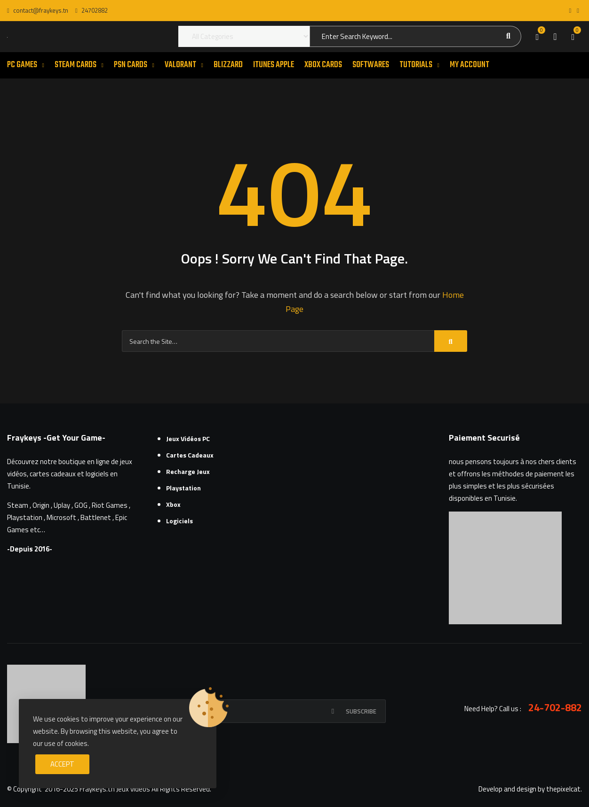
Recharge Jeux (188, 471)
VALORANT (180, 65)
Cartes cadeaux (190, 455)
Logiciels (179, 521)
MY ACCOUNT (469, 65)
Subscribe (361, 711)
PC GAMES (22, 65)
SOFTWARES (370, 65)
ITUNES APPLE (273, 65)
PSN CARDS (130, 65)
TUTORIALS (415, 65)
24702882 (91, 10)
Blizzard (228, 65)
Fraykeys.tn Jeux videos (115, 789)
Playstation (183, 488)
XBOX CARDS (323, 65)
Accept (62, 764)
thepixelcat (563, 789)
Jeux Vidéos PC (188, 438)
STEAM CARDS (75, 65)
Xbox (173, 504)
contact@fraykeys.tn (37, 10)
